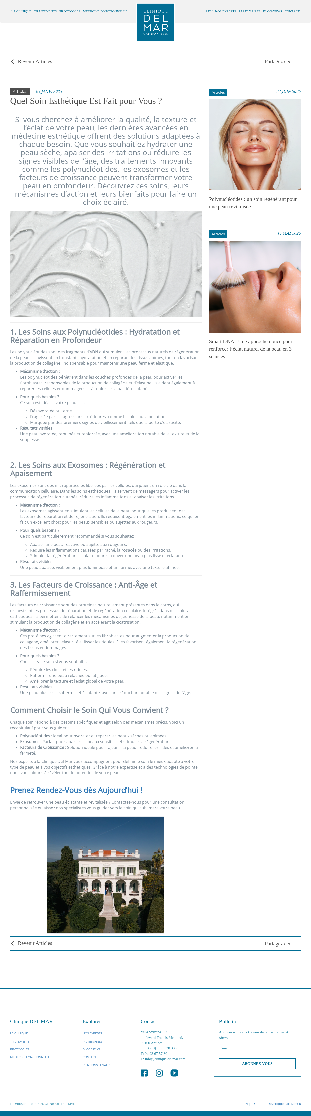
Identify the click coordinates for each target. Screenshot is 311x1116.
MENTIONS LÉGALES (97, 1065)
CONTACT (292, 11)
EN (245, 1104)
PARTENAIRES (250, 11)
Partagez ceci (279, 61)
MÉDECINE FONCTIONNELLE (105, 11)
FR (253, 1104)
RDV (209, 11)
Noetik (296, 1104)
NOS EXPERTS (225, 11)
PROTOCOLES (70, 11)
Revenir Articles (31, 61)
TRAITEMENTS (45, 11)
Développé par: (278, 1104)
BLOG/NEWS (272, 11)
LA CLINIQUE (21, 11)
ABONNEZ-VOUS (257, 1064)
